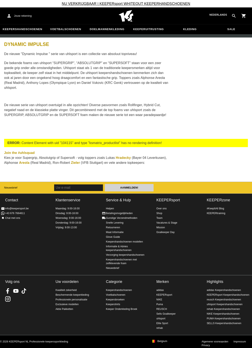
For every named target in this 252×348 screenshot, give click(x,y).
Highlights (215, 282)
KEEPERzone (218, 200)
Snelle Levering (115, 222)
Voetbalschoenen (65, 29)
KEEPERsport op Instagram (7, 299)
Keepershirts (113, 304)
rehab (159, 328)
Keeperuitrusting (148, 29)
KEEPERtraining (216, 213)
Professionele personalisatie (71, 299)
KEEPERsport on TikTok (24, 291)
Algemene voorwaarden (215, 341)
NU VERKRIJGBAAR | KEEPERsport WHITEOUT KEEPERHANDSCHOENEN (126, 4)
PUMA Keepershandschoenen (223, 318)
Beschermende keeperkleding (72, 294)
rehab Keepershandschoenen (223, 309)
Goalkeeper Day (165, 232)
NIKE (159, 299)
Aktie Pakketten (64, 309)
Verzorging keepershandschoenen (125, 254)
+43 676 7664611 (15, 213)
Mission (160, 227)
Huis (126, 16)
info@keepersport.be (17, 208)
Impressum (239, 341)
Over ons (161, 208)
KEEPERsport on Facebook (7, 291)
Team (159, 218)
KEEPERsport (168, 200)
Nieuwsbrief (10, 187)
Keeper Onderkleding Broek (121, 309)
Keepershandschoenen (22, 29)
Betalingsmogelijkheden (119, 213)
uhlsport (160, 318)
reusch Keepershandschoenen (224, 299)
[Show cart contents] (244, 16)
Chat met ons (12, 218)
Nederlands (218, 15)
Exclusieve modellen (67, 304)
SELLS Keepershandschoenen (224, 323)
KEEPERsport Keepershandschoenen (228, 294)
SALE (231, 29)
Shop (159, 213)
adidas (160, 290)
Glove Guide (113, 237)
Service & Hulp (118, 200)
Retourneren (113, 227)
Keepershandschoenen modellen (124, 241)
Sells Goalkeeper (166, 313)
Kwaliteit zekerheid (66, 290)
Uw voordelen (67, 282)
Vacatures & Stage (166, 222)
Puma (159, 304)
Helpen (110, 208)
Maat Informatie (115, 232)
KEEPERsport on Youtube (16, 291)
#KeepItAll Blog (215, 208)
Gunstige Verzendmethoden (121, 218)
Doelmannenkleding (107, 29)
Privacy (206, 345)
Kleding (190, 29)
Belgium (162, 341)
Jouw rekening (23, 15)
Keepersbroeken (115, 299)
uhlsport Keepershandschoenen (225, 304)
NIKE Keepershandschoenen (223, 313)
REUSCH (161, 309)
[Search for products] (234, 16)
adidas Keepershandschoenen (224, 290)
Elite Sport (162, 323)
